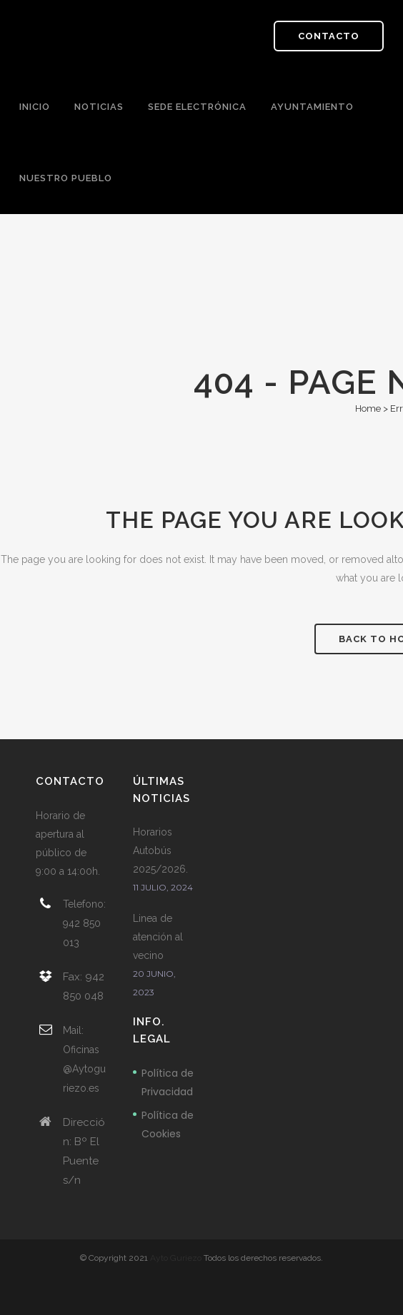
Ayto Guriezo (175, 1258)
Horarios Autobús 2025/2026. (160, 850)
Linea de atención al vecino (158, 937)
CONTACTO (328, 36)
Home (368, 408)
